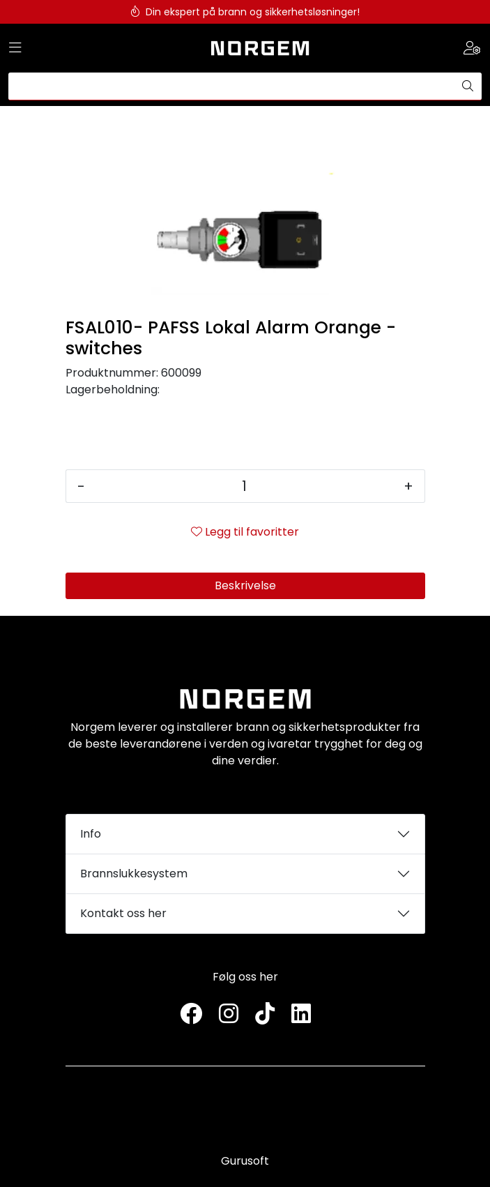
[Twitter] (191, 1014)
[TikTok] (265, 1014)
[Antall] (244, 486)
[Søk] (231, 86)
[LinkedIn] (301, 1014)
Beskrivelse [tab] (245, 585)
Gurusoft (245, 1161)
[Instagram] (228, 1014)
